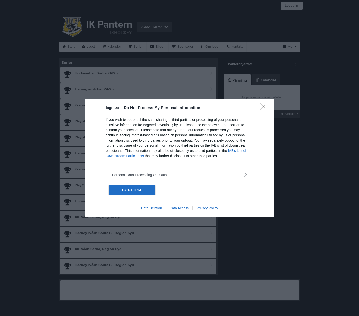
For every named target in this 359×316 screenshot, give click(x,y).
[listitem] (179, 174)
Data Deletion (151, 208)
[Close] (264, 108)
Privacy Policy (207, 208)
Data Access (179, 208)
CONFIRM (131, 190)
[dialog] (179, 158)
